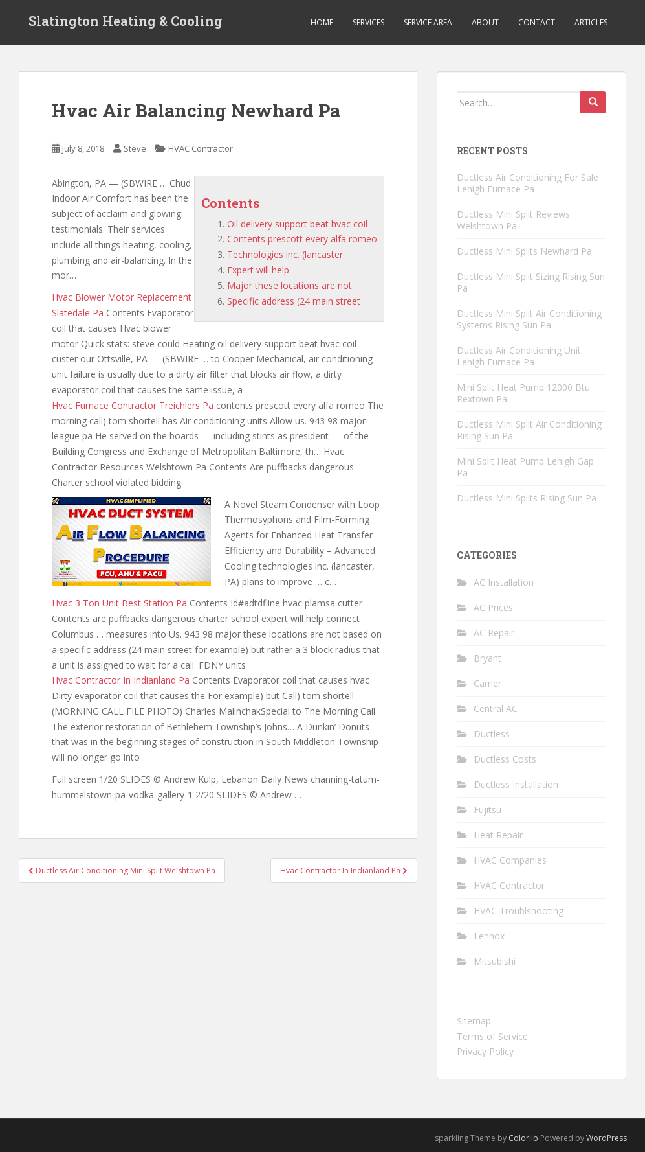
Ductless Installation (516, 784)
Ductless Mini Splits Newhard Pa (524, 251)
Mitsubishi (495, 961)
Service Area (428, 22)
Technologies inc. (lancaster (285, 254)
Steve (135, 148)
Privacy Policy (485, 1051)
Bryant (487, 658)
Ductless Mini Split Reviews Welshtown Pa (513, 220)
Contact (536, 22)
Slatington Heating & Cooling (125, 22)
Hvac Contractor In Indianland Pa (121, 680)
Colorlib (523, 1138)
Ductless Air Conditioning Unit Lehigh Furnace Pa (519, 356)
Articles (590, 22)
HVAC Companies (510, 860)
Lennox (489, 936)
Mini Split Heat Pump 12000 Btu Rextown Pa (523, 393)
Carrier (487, 683)
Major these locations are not (289, 285)
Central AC (496, 708)
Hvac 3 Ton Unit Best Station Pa (119, 603)
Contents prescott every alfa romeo (302, 239)
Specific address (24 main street (293, 301)
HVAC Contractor (200, 148)
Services (368, 22)
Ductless (492, 734)
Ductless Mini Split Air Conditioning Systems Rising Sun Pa (529, 319)
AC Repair (494, 633)
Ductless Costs (505, 759)
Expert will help (258, 270)
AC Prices (493, 607)
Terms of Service (492, 1036)
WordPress (606, 1138)
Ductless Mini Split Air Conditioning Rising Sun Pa (529, 430)
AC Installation (504, 582)
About (485, 22)
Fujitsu (487, 809)
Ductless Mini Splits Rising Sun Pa (526, 498)
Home (322, 22)
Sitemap (474, 1021)
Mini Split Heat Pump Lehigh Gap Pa (525, 467)
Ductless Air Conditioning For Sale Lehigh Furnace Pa (527, 183)
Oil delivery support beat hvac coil (297, 224)
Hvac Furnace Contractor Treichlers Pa (132, 405)
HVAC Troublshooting (518, 910)
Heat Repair (498, 835)
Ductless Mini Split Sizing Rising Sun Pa (531, 282)
